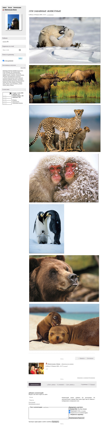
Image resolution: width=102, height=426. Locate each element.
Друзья (10, 7)
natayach (20, 78)
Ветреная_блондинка (18, 81)
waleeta (10, 79)
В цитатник (92, 377)
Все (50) (23, 67)
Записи (4, 7)
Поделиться (90, 358)
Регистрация (32, 402)
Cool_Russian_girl (8, 72)
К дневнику (60, 384)
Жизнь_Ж (15, 82)
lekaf (16, 78)
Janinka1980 (16, 72)
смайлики (46, 407)
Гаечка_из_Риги (7, 82)
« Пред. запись (51, 384)
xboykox (15, 79)
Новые (92, 384)
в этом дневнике (8, 61)
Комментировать (35, 384)
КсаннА (20, 82)
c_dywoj (5, 78)
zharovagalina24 (7, 81)
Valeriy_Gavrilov (11, 75)
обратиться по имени (67, 364)
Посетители (15, 101)
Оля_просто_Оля (8, 83)
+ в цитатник (50, 14)
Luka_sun (5, 73)
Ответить (80, 377)
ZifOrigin (5, 76)
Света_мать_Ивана (8, 85)
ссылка (65, 366)
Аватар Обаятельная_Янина (13, 22)
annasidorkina (11, 76)
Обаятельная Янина (3, 10)
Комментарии (17, 7)
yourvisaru (20, 79)
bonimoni (18, 76)
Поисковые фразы (17, 103)
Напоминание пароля (34, 404)
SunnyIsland (11, 73)
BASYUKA (20, 70)
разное (5, 41)
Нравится (82, 358)
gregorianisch (11, 78)
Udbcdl (4, 75)
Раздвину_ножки (17, 83)
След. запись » (70, 384)
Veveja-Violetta (20, 75)
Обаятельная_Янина (54, 364)
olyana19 (5, 79)
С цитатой (86, 377)
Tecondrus (18, 73)
